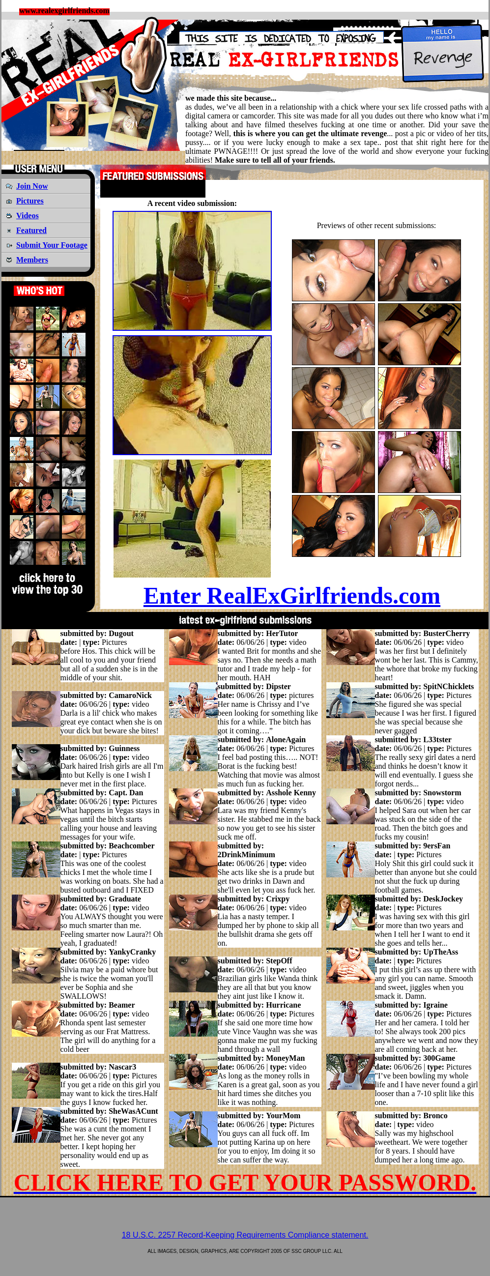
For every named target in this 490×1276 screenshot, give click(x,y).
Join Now (32, 186)
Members (32, 260)
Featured (31, 230)
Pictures (30, 201)
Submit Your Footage (51, 245)
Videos (27, 215)
